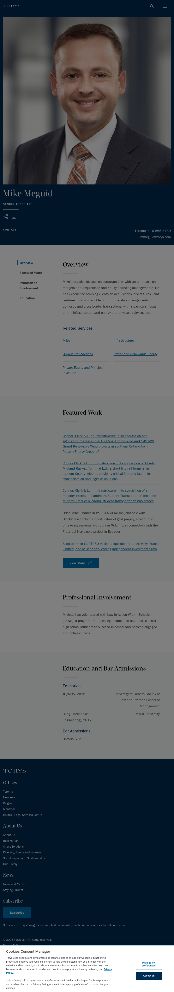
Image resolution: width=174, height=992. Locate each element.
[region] (87, 968)
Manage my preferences (149, 964)
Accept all (148, 975)
